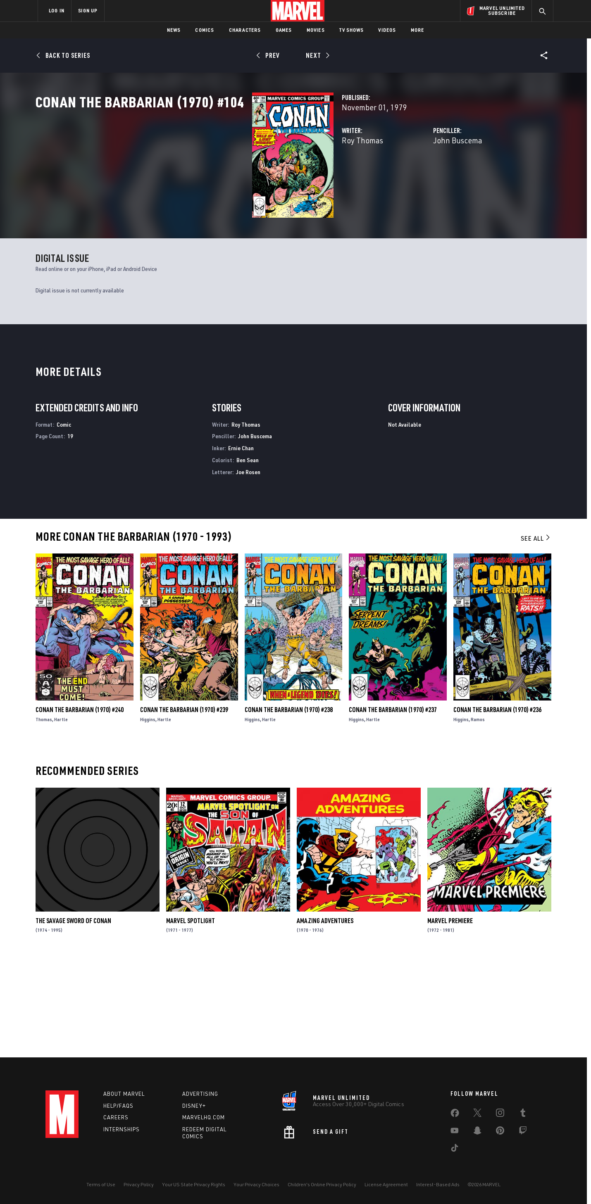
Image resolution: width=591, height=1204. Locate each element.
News (174, 30)
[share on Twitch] (523, 1132)
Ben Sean (247, 556)
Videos (387, 30)
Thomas (44, 816)
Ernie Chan (241, 545)
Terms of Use (100, 1184)
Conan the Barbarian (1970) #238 (289, 807)
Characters (245, 30)
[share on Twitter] (477, 1114)
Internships (121, 1129)
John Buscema (382, 176)
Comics (204, 30)
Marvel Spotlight (190, 1018)
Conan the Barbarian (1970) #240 (80, 807)
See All (536, 636)
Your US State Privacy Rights (193, 1184)
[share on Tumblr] (523, 1114)
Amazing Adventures (325, 1018)
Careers (116, 1117)
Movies (315, 30)
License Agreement (386, 1184)
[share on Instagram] (500, 1114)
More (417, 30)
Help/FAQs (118, 1105)
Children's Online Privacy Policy (322, 1184)
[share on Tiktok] (454, 1149)
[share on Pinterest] (500, 1132)
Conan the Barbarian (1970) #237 (393, 807)
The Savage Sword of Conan (73, 1018)
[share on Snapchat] (477, 1132)
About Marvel (124, 1093)
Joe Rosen (248, 568)
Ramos (478, 816)
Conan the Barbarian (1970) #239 (184, 807)
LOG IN (56, 10)
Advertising (200, 1093)
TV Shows (351, 30)
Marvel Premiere (450, 1018)
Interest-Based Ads (438, 1184)
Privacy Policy (139, 1184)
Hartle (61, 816)
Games (284, 30)
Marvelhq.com (203, 1117)
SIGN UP (87, 10)
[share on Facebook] (454, 1115)
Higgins (147, 816)
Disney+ (194, 1105)
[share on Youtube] (454, 1132)
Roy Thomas (210, 176)
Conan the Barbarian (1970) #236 (497, 807)
